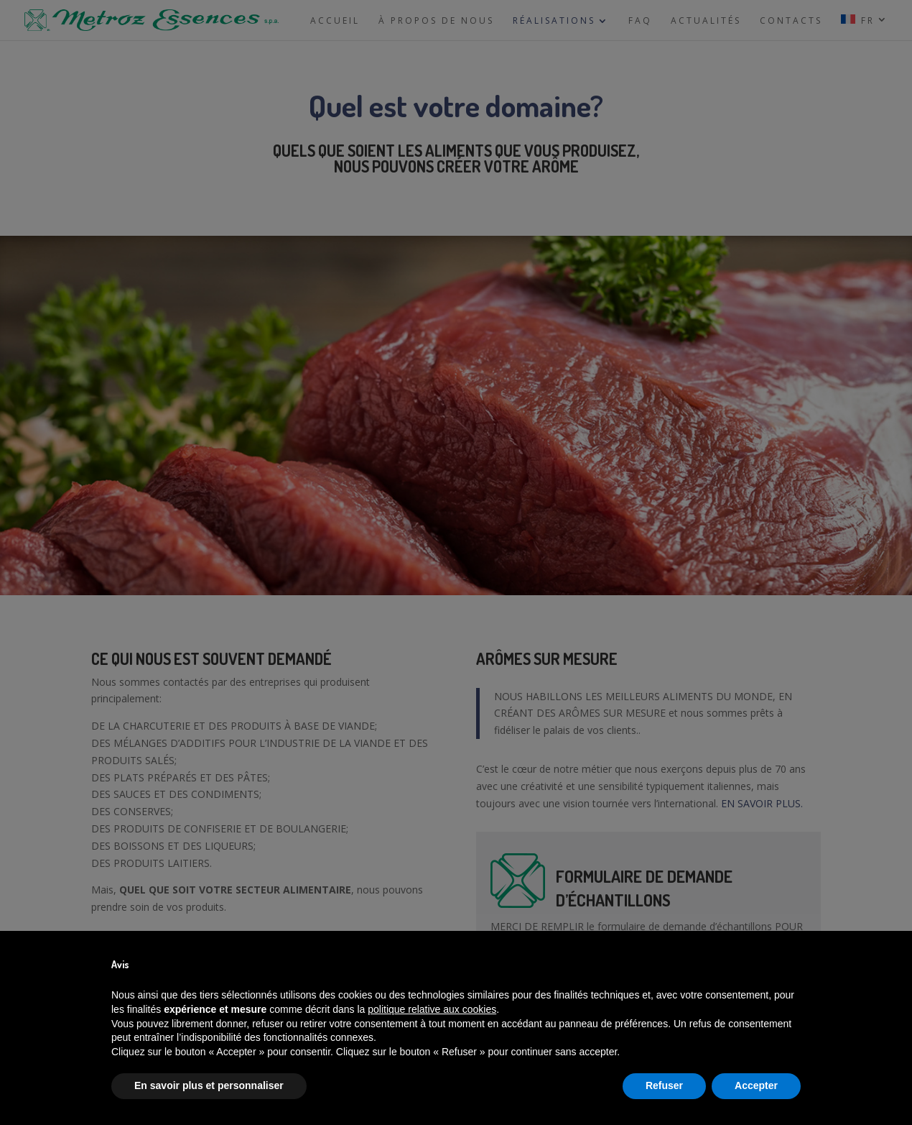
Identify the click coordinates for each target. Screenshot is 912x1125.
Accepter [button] (756, 1085)
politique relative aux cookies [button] (432, 1009)
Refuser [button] (664, 1085)
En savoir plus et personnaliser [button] (209, 1085)
